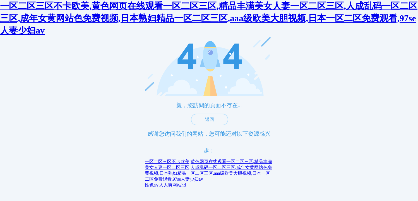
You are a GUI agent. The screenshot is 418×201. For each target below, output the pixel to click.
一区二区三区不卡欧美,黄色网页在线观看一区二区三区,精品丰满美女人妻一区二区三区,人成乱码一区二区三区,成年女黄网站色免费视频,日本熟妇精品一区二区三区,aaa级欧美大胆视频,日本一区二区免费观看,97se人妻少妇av (208, 18)
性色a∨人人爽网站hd (165, 185)
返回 (209, 119)
